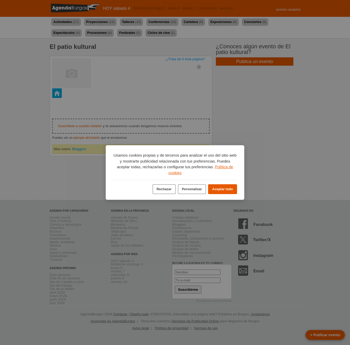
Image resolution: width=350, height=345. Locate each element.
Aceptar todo (222, 189)
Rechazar (164, 189)
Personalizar (192, 189)
